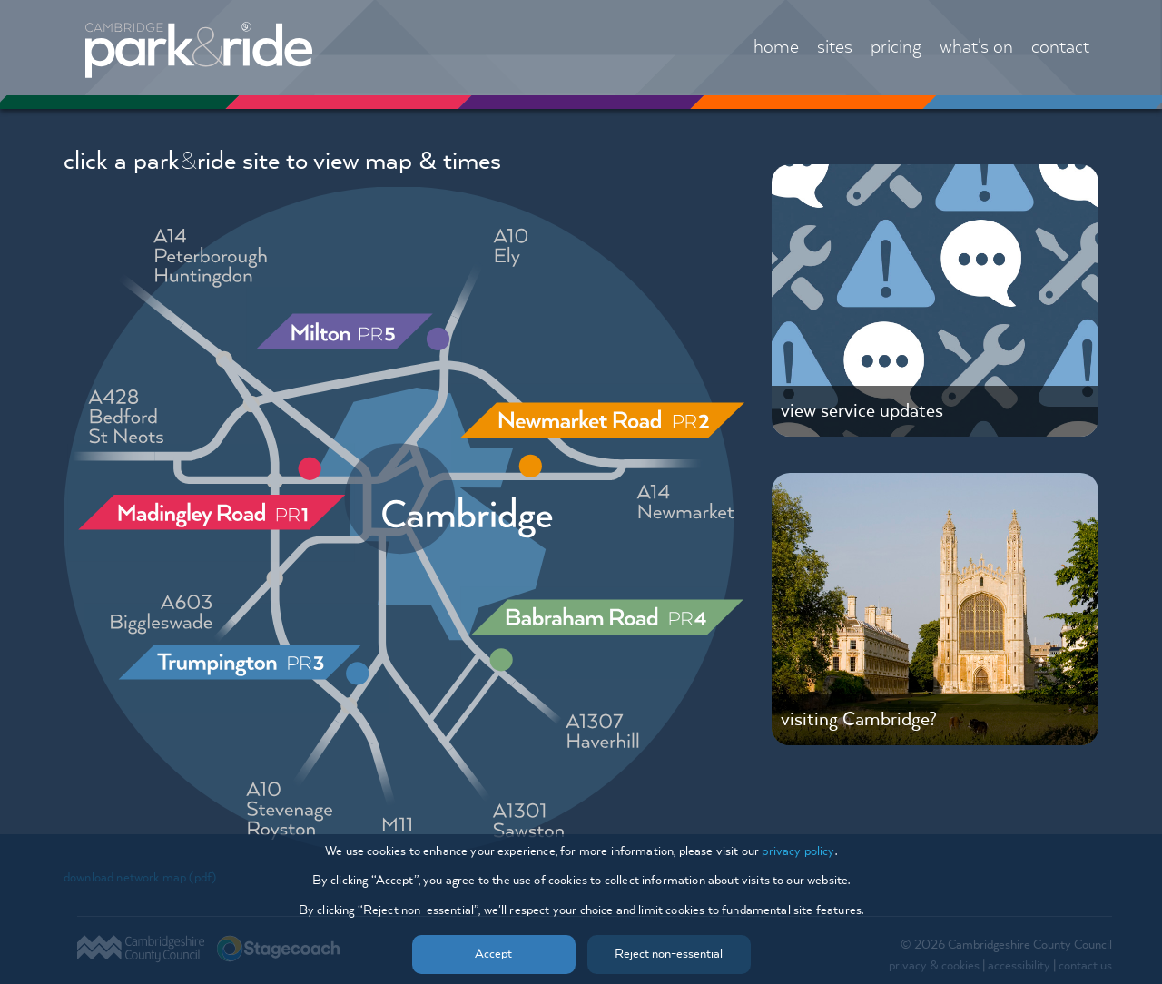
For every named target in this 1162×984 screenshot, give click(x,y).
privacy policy (798, 851)
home (776, 47)
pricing (896, 47)
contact (1060, 47)
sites (834, 47)
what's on (976, 47)
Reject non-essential (669, 954)
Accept (493, 954)
